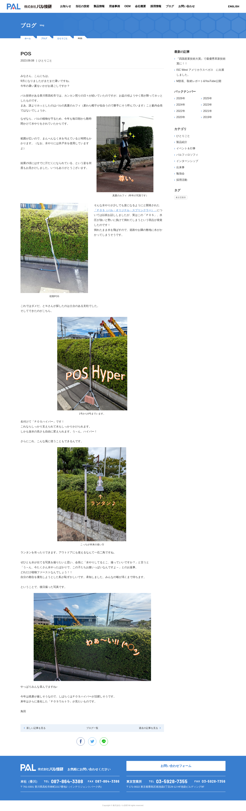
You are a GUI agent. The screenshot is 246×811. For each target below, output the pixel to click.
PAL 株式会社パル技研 (29, 6)
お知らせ (65, 6)
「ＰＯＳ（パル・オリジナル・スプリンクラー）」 (125, 210)
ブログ (170, 6)
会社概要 (140, 6)
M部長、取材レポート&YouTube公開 (198, 81)
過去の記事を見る (148, 728)
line (104, 741)
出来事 (180, 167)
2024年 (180, 104)
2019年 (207, 117)
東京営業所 (181, 197)
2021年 (207, 111)
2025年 (207, 98)
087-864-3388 (67, 782)
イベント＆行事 (185, 148)
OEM (127, 6)
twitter (92, 741)
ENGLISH (233, 6)
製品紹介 (181, 142)
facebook (80, 741)
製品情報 (99, 6)
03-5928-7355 (172, 782)
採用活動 (181, 179)
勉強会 (180, 173)
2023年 (207, 104)
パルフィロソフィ (187, 154)
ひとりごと (62, 38)
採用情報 (155, 6)
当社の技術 (82, 6)
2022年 (180, 111)
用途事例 (114, 6)
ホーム (28, 38)
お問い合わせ (186, 6)
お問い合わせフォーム (176, 766)
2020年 (180, 117)
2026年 (180, 98)
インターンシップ (187, 161)
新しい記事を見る (36, 728)
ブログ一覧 (92, 728)
